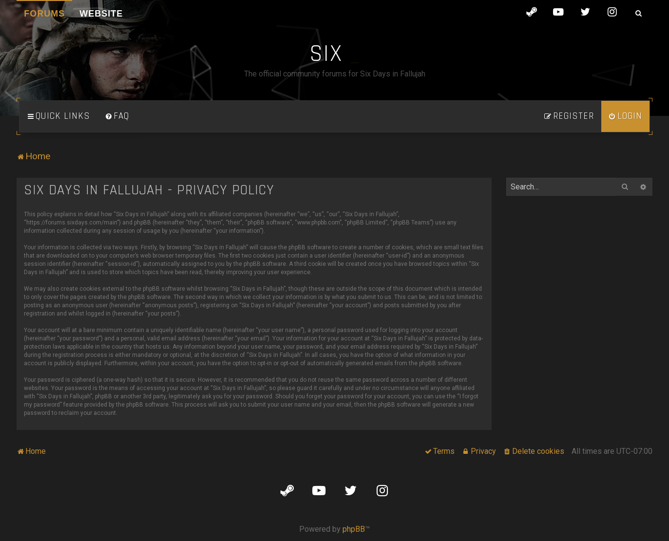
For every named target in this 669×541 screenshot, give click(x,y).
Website (101, 14)
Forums (44, 14)
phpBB (354, 529)
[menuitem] (116, 116)
